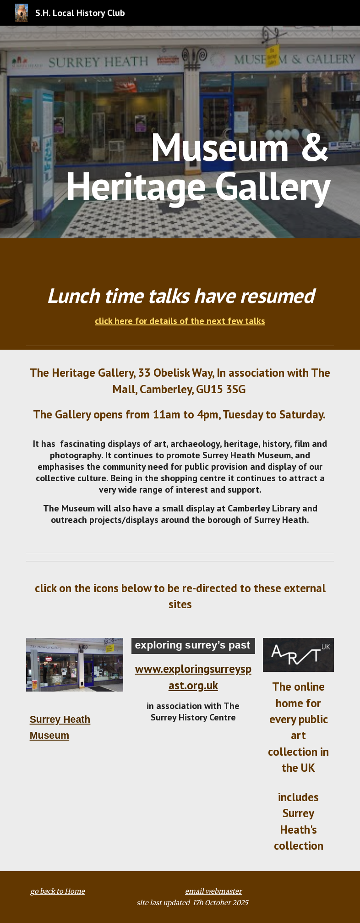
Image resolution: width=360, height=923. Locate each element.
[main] (193, 132)
